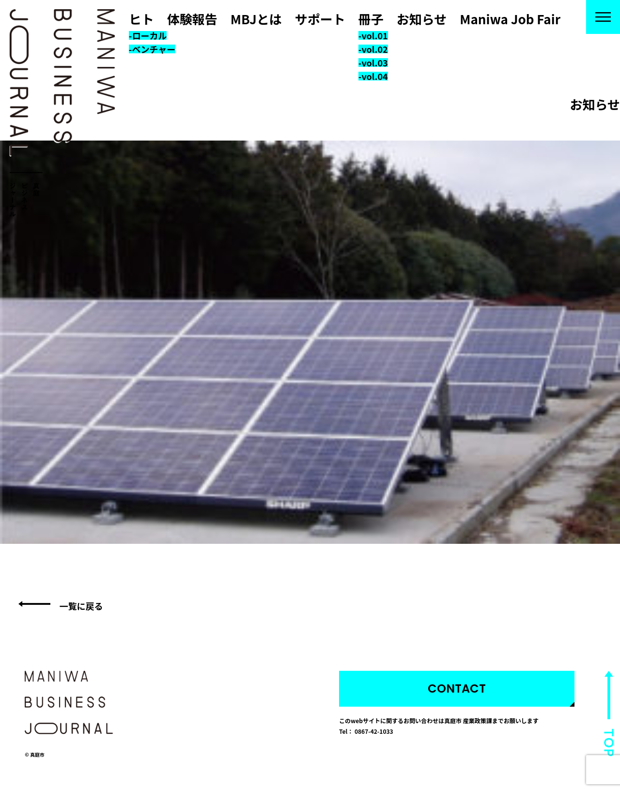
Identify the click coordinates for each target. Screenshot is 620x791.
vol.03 (374, 62)
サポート (320, 19)
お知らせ (422, 19)
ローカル (149, 35)
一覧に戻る (81, 606)
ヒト (141, 19)
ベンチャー (153, 49)
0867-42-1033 (374, 731)
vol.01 (374, 35)
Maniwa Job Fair (510, 19)
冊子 (371, 19)
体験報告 (192, 19)
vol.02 (374, 49)
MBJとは (256, 19)
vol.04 (374, 76)
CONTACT (457, 688)
